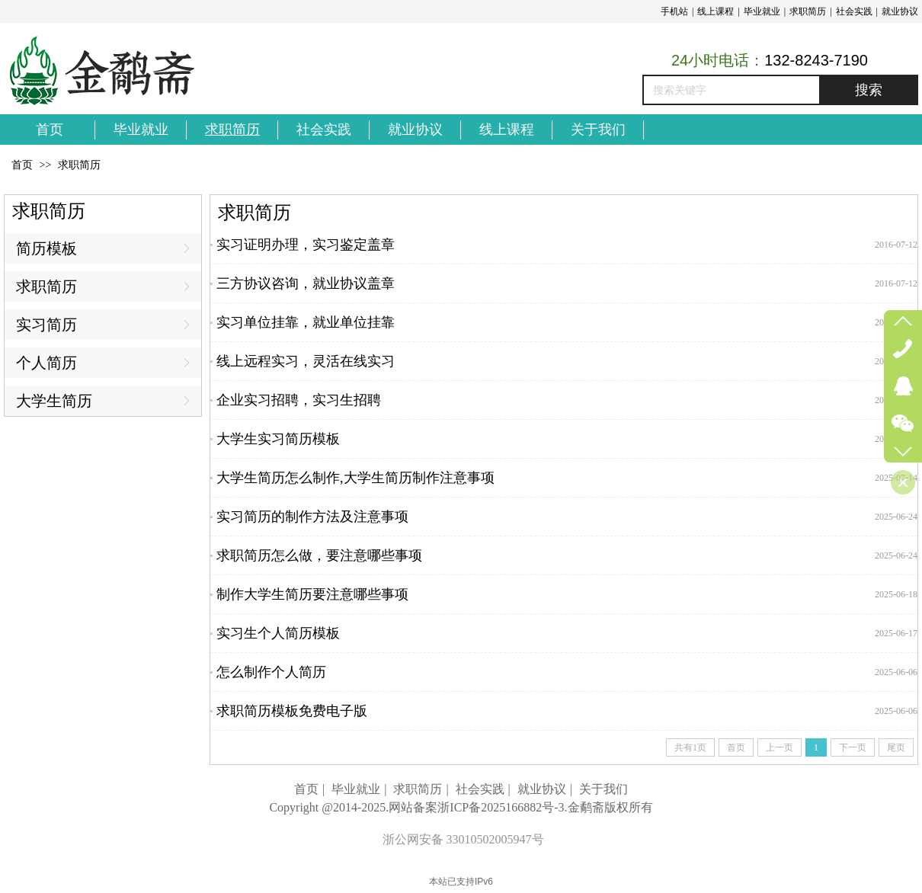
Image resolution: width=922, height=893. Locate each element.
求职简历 (807, 11)
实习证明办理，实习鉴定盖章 (305, 244)
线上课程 (715, 11)
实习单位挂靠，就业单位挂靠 (305, 322)
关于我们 (603, 789)
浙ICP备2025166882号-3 (500, 807)
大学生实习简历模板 (278, 438)
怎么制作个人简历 (271, 672)
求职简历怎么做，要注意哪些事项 (319, 555)
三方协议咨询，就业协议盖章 (305, 283)
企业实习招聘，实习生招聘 (298, 400)
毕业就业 (762, 11)
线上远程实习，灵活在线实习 (305, 361)
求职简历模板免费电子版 (291, 711)
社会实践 (854, 11)
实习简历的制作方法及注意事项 (312, 516)
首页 (22, 165)
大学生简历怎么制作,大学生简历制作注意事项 (355, 477)
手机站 (674, 11)
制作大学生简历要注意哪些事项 (312, 594)
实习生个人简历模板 (278, 633)
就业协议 (900, 11)
